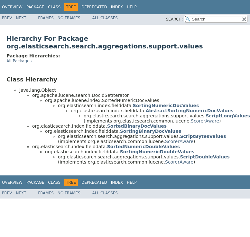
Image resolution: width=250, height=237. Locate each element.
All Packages (19, 60)
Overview (12, 7)
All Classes (105, 18)
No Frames (69, 18)
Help (132, 7)
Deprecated (94, 7)
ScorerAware (205, 120)
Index (117, 7)
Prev (7, 18)
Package (35, 7)
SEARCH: (174, 19)
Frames (46, 18)
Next (21, 18)
